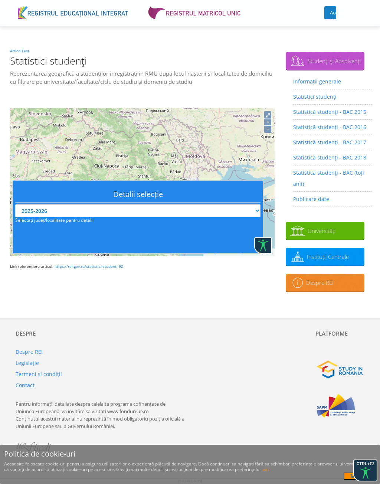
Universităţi (321, 230)
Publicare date (311, 199)
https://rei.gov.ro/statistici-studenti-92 (89, 266)
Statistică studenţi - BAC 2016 (329, 127)
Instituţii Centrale (328, 256)
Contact (25, 385)
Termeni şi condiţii (39, 374)
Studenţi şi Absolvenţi (334, 61)
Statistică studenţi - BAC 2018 (329, 157)
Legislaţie (27, 362)
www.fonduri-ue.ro (128, 411)
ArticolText (19, 50)
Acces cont (333, 14)
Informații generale (317, 81)
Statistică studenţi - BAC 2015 (329, 111)
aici (265, 469)
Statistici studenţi (315, 96)
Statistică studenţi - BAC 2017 (329, 142)
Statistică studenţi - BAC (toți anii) (328, 178)
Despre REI (320, 282)
